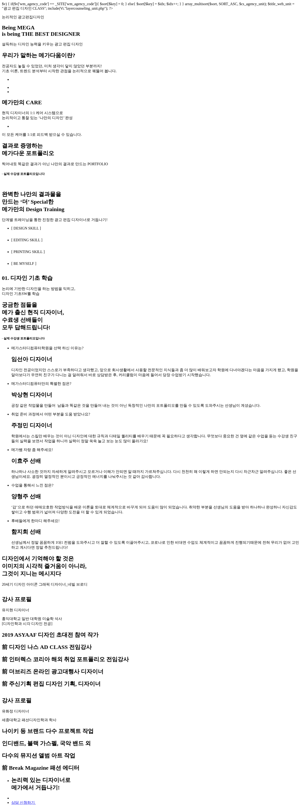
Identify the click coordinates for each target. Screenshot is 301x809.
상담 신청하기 (23, 803)
